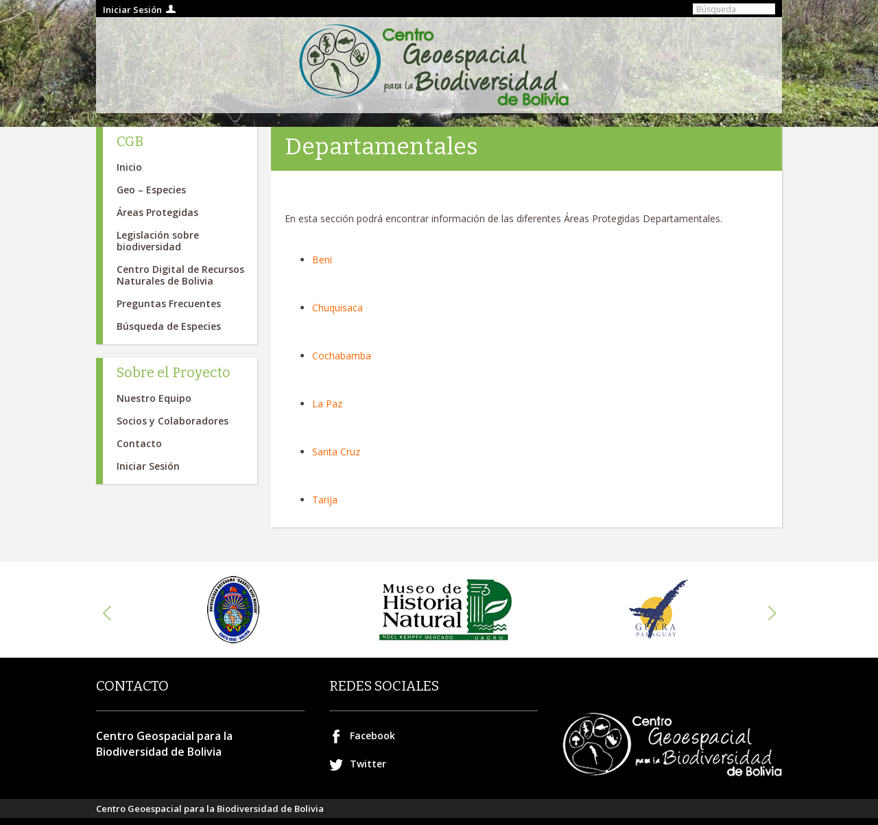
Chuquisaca (337, 307)
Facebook (372, 735)
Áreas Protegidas (157, 212)
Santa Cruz (336, 451)
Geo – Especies (151, 189)
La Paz (327, 403)
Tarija (324, 499)
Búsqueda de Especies (169, 326)
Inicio (129, 167)
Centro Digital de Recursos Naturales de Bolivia (180, 275)
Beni (322, 259)
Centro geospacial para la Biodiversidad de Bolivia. (439, 65)
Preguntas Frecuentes (169, 303)
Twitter (368, 763)
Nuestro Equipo (154, 398)
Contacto (139, 443)
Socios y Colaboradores (172, 421)
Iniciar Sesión (132, 9)
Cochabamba (341, 355)
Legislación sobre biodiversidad (158, 240)
